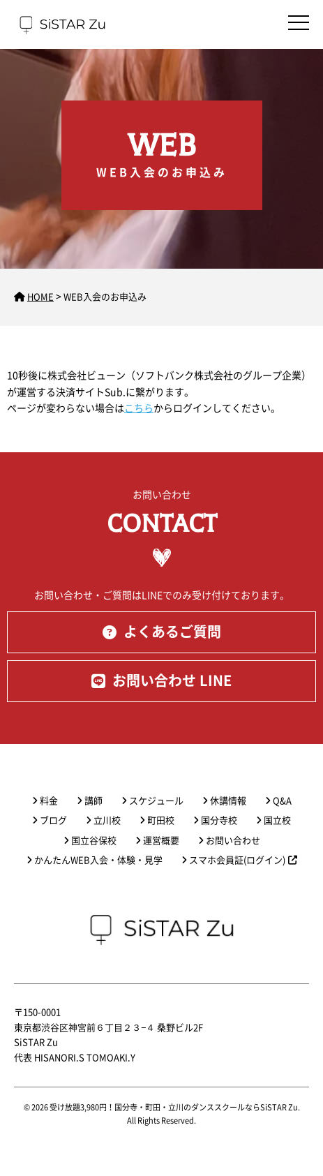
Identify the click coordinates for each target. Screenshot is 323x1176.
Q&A (282, 800)
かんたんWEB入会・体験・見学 (98, 860)
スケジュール (156, 800)
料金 (49, 800)
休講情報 (228, 800)
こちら (138, 408)
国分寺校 (219, 820)
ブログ (53, 820)
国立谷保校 (94, 840)
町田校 (160, 820)
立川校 (107, 820)
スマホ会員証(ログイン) (243, 860)
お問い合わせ (233, 840)
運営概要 (161, 840)
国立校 (277, 820)
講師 (93, 800)
